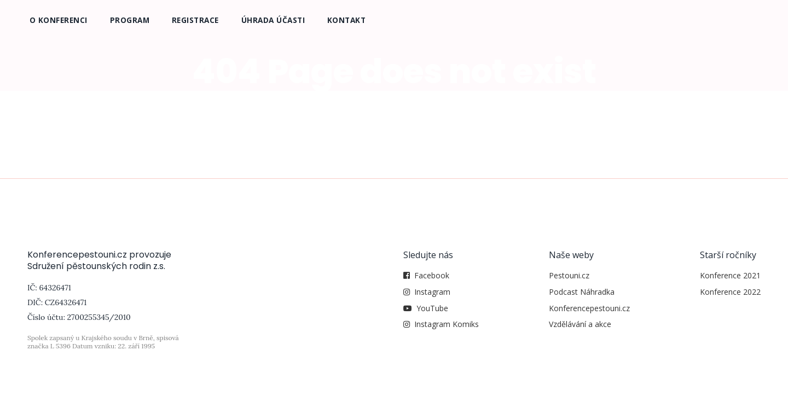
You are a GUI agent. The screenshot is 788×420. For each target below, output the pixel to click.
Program (130, 20)
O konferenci (59, 20)
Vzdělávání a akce (580, 324)
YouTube (432, 308)
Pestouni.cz (569, 275)
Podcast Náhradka (582, 292)
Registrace (195, 20)
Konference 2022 (730, 292)
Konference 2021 (730, 275)
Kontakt (346, 20)
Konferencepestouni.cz (589, 308)
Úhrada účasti (273, 20)
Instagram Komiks (446, 324)
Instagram (432, 292)
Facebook (431, 275)
